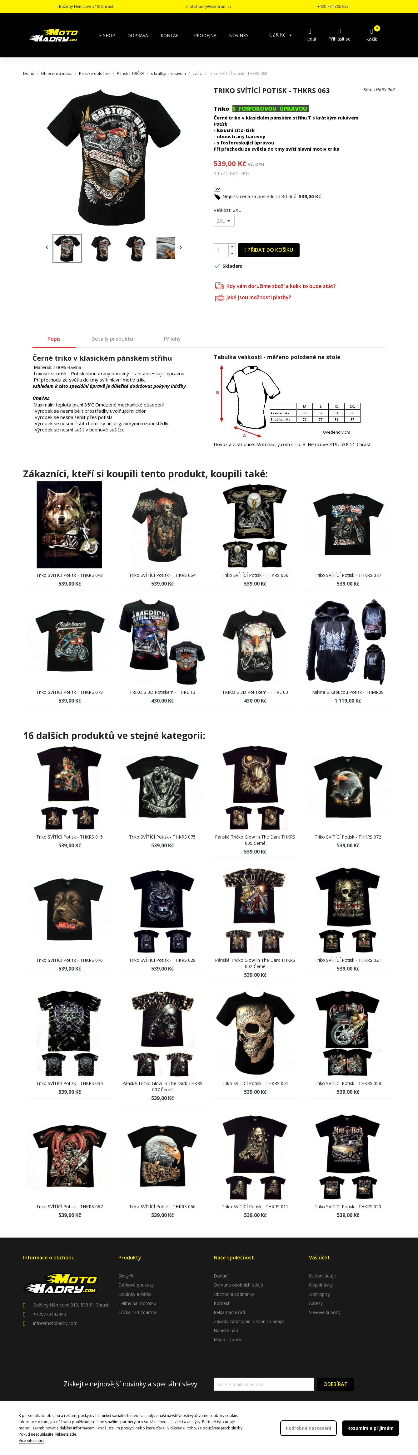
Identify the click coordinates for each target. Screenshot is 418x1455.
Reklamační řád (229, 1312)
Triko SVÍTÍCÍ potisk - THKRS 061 (255, 1083)
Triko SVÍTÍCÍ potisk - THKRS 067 (69, 1206)
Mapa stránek (227, 1339)
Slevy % (126, 1276)
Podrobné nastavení (308, 1428)
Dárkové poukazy (136, 1285)
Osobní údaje (322, 1276)
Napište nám (227, 1330)
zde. (73, 1434)
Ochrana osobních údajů (238, 1285)
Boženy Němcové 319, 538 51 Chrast (71, 1305)
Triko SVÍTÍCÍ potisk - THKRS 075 (162, 837)
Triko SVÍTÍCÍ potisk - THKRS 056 (255, 575)
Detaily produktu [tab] (112, 338)
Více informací (31, 1440)
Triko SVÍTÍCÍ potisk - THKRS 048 (69, 575)
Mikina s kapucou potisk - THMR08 (348, 692)
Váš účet (319, 1257)
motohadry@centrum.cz (208, 6)
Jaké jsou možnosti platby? (253, 297)
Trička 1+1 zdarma (137, 1312)
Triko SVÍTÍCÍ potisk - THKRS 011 (255, 1206)
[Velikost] (224, 221)
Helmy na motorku (137, 1303)
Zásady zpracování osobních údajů (249, 1321)
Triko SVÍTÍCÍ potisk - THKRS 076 (69, 960)
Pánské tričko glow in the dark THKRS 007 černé (162, 1086)
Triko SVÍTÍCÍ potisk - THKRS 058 (348, 1083)
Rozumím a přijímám (370, 1428)
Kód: (368, 89)
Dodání (221, 1276)
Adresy (316, 1303)
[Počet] (221, 250)
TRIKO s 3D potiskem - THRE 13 (162, 692)
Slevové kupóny (325, 1312)
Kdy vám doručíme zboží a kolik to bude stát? (275, 285)
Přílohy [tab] (172, 338)
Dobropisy (319, 1294)
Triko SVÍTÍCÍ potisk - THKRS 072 (348, 837)
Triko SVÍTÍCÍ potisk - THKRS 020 (348, 1206)
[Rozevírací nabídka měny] (281, 35)
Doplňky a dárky (134, 1294)
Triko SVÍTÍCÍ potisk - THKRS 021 (348, 960)
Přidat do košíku (268, 249)
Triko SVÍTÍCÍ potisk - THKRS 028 (162, 960)
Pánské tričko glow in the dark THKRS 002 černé (255, 963)
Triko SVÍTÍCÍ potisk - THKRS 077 (348, 575)
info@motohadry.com (55, 1323)
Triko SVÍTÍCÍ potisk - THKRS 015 (69, 837)
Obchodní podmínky (234, 1294)
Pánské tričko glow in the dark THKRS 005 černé (255, 840)
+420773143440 (49, 1314)
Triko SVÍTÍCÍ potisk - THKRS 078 (69, 692)
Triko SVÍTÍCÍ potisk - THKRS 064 (162, 575)
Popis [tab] (54, 338)
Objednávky (321, 1285)
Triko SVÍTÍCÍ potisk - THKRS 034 (69, 1083)
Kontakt (222, 1303)
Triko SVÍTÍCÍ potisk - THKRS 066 (162, 1206)
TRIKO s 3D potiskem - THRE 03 (255, 692)
